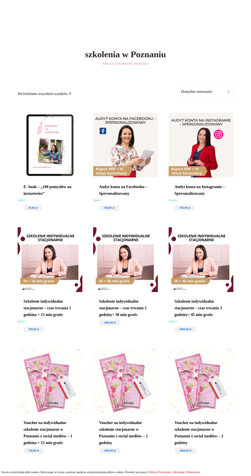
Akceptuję (179, 472)
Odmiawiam (193, 472)
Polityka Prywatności (159, 472)
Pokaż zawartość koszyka (125, 63)
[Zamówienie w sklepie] (202, 92)
